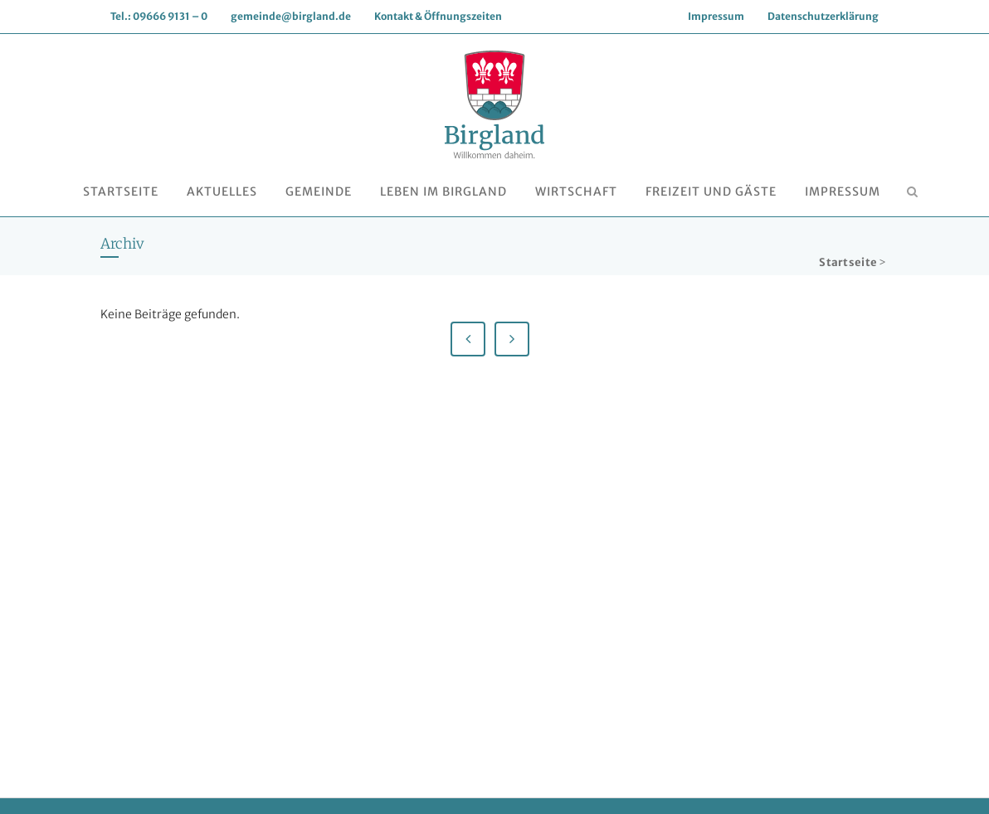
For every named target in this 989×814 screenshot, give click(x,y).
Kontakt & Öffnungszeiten (438, 16)
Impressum (716, 16)
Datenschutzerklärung (823, 16)
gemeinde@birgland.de (291, 16)
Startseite (848, 262)
